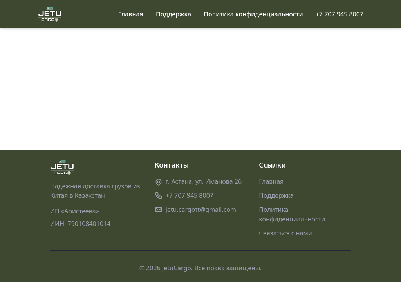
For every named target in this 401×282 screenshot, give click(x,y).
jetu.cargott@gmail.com (201, 209)
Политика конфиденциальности (253, 14)
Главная (130, 14)
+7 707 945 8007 (339, 14)
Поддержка (173, 14)
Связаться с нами (285, 233)
